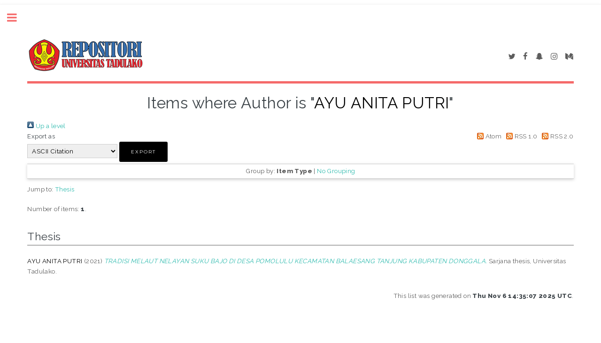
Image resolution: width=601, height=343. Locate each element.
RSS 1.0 (520, 136)
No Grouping (336, 171)
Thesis (64, 189)
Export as (41, 136)
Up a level (46, 126)
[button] (143, 152)
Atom (487, 136)
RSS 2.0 (556, 136)
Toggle (17, 17)
